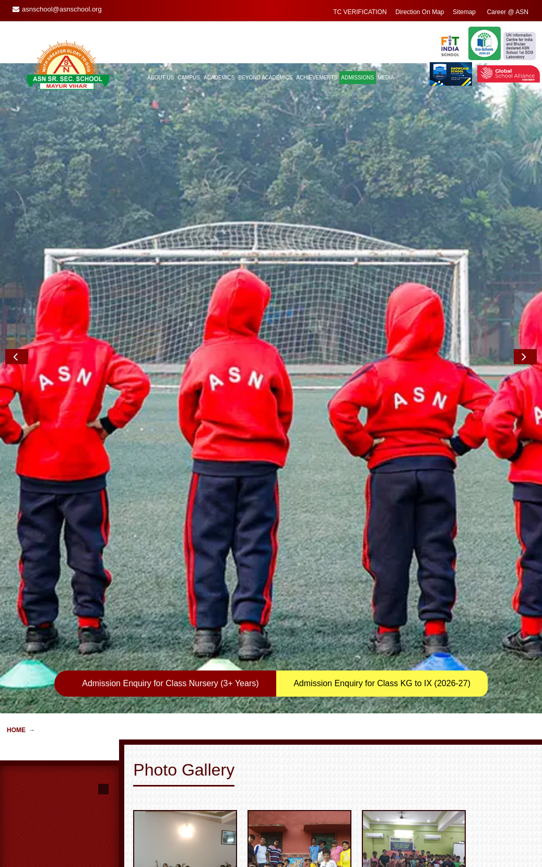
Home (16, 416)
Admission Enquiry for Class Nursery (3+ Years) (170, 369)
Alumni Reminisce (260, 856)
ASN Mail (342, 856)
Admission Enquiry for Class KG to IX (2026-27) (381, 369)
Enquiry (339, 837)
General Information (168, 847)
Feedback (343, 847)
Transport (153, 856)
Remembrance (255, 847)
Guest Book (251, 837)
